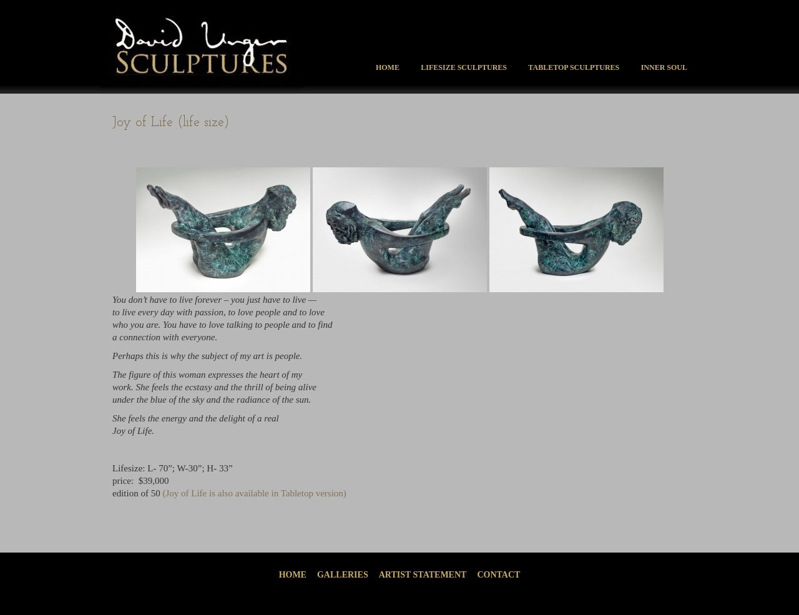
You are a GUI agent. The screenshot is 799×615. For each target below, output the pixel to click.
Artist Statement (423, 574)
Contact (498, 574)
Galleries (342, 574)
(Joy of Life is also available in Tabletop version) (254, 493)
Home (388, 67)
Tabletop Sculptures (573, 67)
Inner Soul (664, 67)
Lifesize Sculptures (464, 67)
